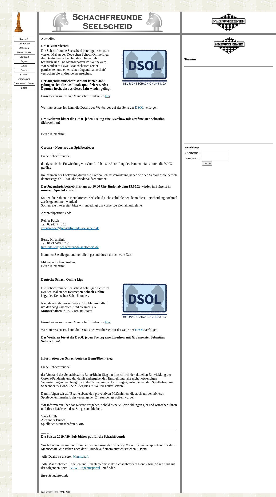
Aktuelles (24, 48)
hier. (108, 322)
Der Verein (24, 43)
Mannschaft (81, 456)
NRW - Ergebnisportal (85, 468)
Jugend (24, 61)
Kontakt (24, 74)
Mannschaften (24, 52)
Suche (24, 70)
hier (107, 96)
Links (24, 65)
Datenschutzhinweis (24, 83)
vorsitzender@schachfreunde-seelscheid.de (70, 228)
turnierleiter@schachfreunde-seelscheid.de (70, 247)
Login (24, 88)
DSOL (139, 107)
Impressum (24, 79)
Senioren (24, 57)
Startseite (24, 39)
